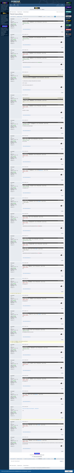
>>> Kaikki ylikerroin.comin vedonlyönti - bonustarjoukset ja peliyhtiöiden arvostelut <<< (37, 467)
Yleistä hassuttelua (16, 14)
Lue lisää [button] (29, 471)
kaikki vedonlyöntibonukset (38, 456)
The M (16, 293)
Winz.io (43, 9)
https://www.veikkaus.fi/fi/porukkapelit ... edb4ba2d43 (30, 408)
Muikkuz (16, 341)
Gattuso (12, 406)
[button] (44, 16)
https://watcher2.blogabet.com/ (27, 29)
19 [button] (52, 16)
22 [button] (56, 16)
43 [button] (59, 16)
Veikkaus (36, 394)
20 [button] (53, 16)
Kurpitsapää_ (17, 419)
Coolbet (39, 201)
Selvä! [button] (69, 471)
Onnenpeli (12, 18)
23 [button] (57, 16)
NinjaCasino (41, 170)
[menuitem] (14, 5)
